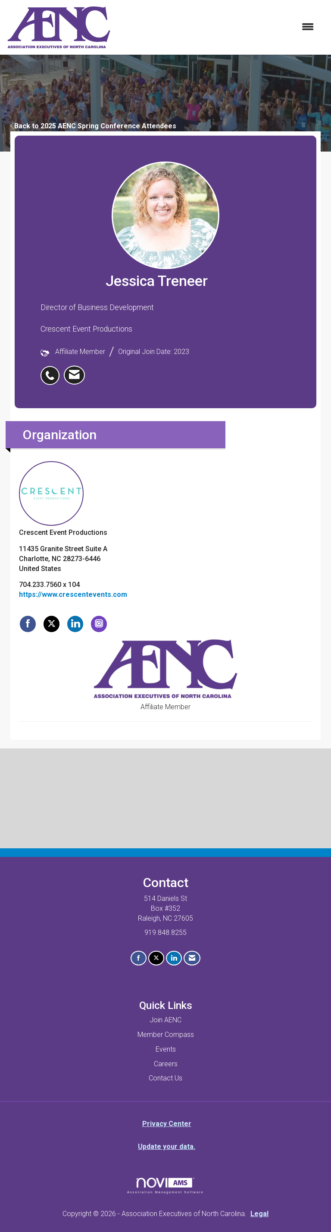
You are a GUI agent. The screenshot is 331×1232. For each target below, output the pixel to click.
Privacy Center (166, 1124)
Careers (166, 1064)
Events (166, 1049)
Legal (259, 1214)
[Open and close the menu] (217, 27)
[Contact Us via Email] (192, 958)
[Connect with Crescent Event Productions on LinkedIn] (75, 624)
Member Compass (165, 1034)
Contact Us (165, 1078)
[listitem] (52, 371)
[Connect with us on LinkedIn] (174, 958)
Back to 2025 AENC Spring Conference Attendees (93, 126)
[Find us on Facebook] (139, 958)
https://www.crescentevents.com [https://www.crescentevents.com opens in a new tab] (73, 594)
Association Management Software (165, 1186)
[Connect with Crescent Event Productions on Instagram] (99, 624)
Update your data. (166, 1146)
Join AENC (165, 1020)
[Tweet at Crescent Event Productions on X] (51, 624)
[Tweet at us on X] (156, 958)
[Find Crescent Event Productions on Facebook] (28, 624)
